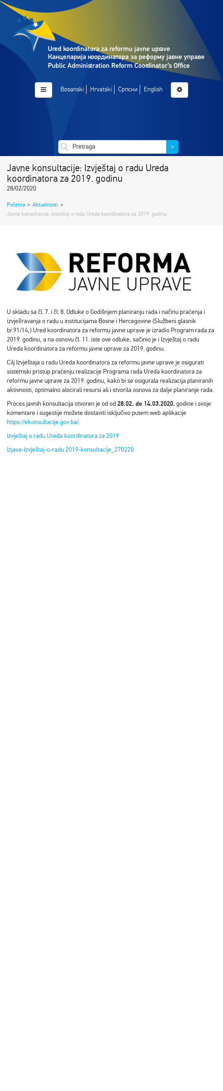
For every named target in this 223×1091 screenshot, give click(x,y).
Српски (127, 89)
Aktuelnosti (45, 204)
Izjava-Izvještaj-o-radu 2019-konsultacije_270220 (70, 449)
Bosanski (72, 89)
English (153, 89)
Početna (16, 204)
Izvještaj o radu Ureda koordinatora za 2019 (63, 436)
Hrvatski (101, 89)
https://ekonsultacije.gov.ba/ (43, 422)
